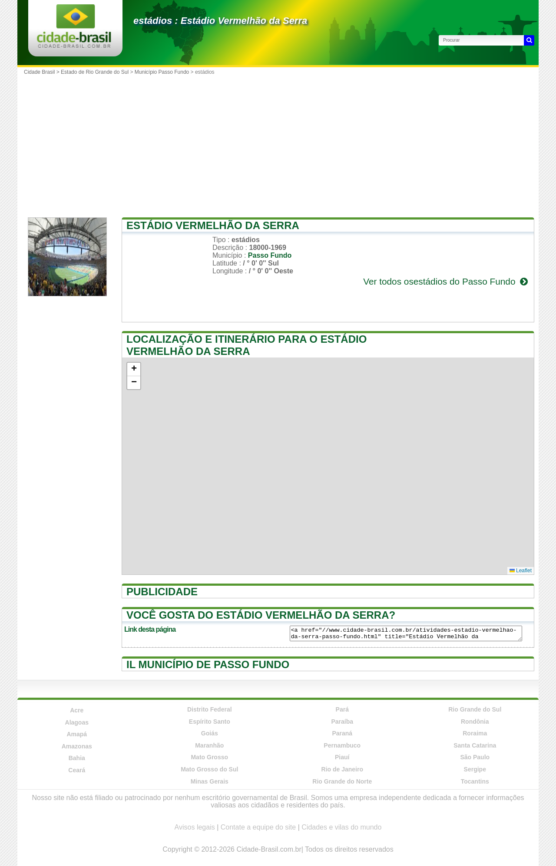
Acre (76, 710)
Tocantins (475, 781)
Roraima (475, 733)
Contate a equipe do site (258, 827)
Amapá (76, 734)
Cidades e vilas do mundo (341, 827)
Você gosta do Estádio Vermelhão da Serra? (260, 615)
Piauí (342, 757)
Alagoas (77, 722)
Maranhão (209, 745)
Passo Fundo (269, 255)
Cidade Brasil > (42, 72)
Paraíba (342, 721)
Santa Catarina (474, 745)
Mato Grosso (209, 757)
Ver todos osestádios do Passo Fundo (446, 281)
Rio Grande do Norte (342, 781)
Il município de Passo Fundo (207, 664)
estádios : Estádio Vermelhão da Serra (220, 20)
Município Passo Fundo (162, 72)
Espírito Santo (209, 721)
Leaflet (521, 570)
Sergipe (475, 769)
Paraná (342, 733)
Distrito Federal (209, 709)
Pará (342, 709)
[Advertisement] (278, 143)
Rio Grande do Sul (474, 709)
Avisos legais (195, 827)
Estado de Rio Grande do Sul (95, 72)
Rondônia (475, 721)
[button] (133, 369)
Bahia (77, 757)
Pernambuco (342, 745)
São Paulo (475, 757)
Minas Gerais (209, 781)
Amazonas (77, 746)
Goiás (209, 733)
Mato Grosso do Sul (209, 769)
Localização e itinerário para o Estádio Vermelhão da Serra (246, 345)
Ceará (76, 770)
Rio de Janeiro (342, 769)
